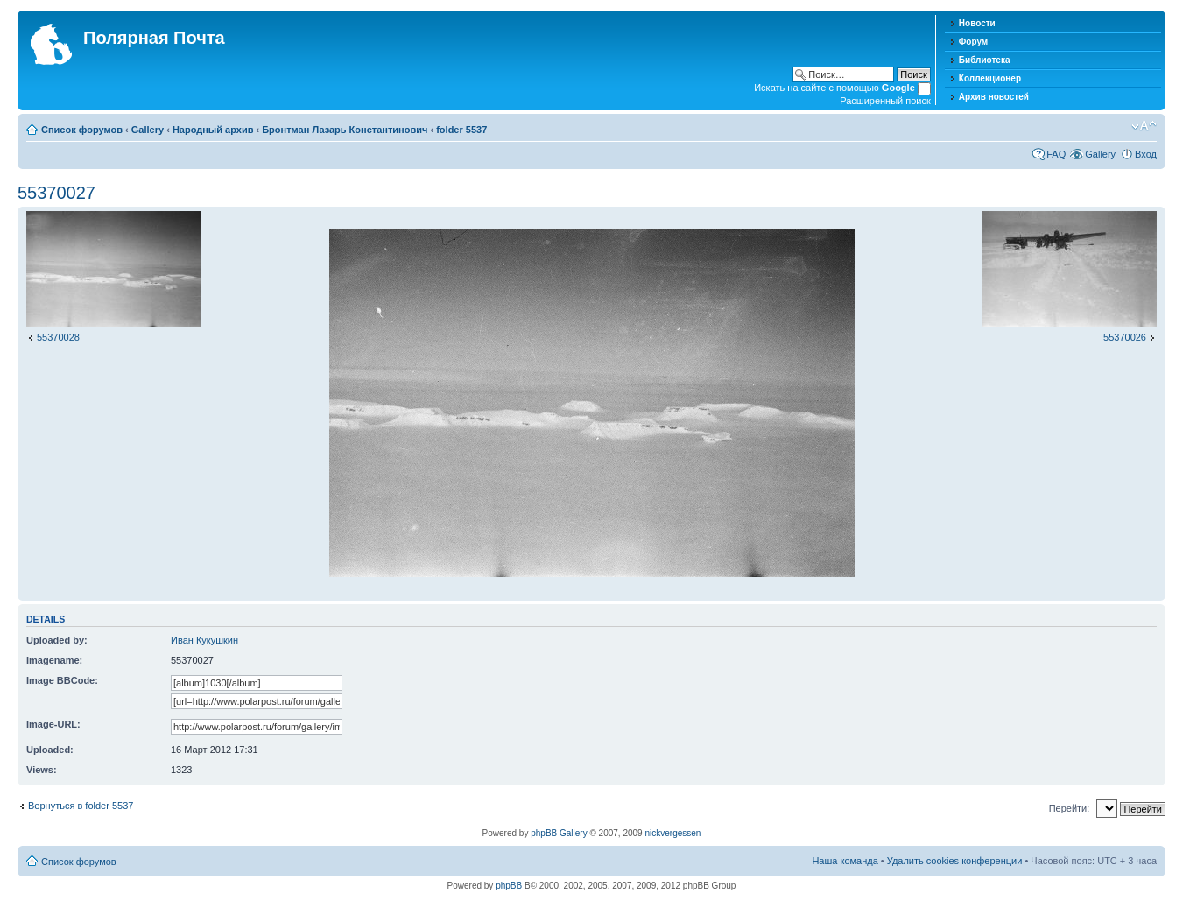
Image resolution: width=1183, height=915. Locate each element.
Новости (977, 23)
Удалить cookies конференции (955, 860)
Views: (41, 769)
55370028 (58, 337)
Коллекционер (990, 78)
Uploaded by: (57, 640)
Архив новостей (994, 97)
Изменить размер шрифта (1144, 126)
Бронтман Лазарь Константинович (344, 129)
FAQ (1056, 154)
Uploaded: (50, 749)
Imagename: (54, 660)
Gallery (147, 129)
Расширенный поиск (885, 100)
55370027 (56, 192)
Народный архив (213, 129)
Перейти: (1069, 808)
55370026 (1124, 337)
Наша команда (844, 860)
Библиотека (984, 60)
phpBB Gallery (559, 833)
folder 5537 (461, 129)
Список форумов (82, 129)
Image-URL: (53, 724)
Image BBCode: (62, 680)
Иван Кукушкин (204, 640)
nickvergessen (672, 833)
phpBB (509, 885)
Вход (1146, 154)
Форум (973, 41)
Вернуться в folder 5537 (80, 805)
